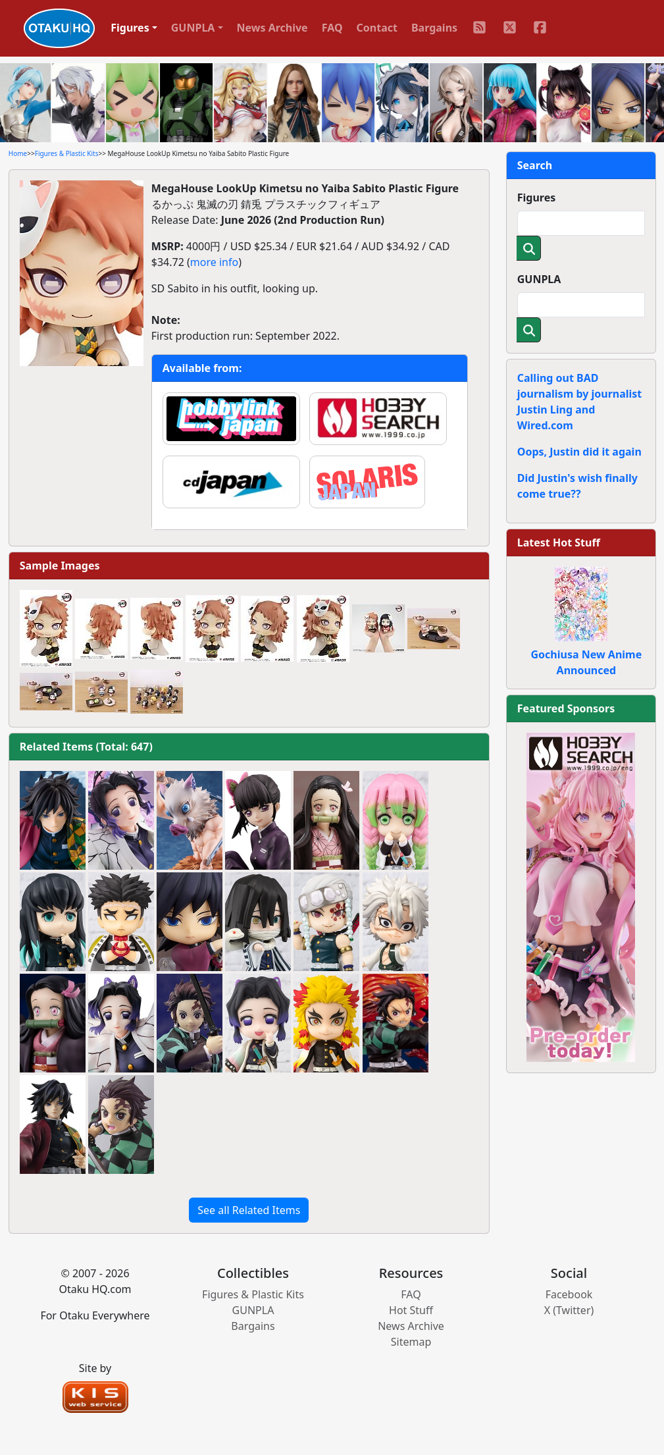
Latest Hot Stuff (558, 542)
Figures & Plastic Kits (67, 153)
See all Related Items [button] (248, 1210)
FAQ (332, 27)
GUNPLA (539, 279)
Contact (377, 27)
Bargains (434, 27)
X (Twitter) (569, 1310)
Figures (536, 197)
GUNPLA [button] (193, 27)
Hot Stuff (411, 1310)
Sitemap (411, 1342)
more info (214, 262)
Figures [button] (130, 27)
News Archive (272, 27)
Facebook (569, 1294)
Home (18, 153)
